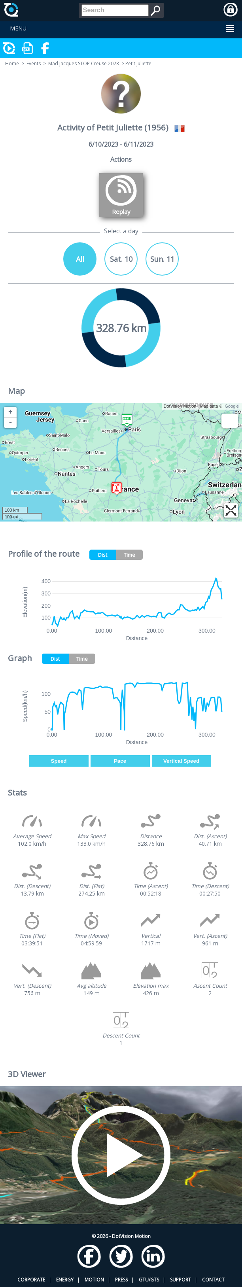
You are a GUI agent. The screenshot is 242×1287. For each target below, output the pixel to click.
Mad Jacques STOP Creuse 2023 (83, 63)
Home (12, 63)
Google (232, 406)
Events (33, 63)
